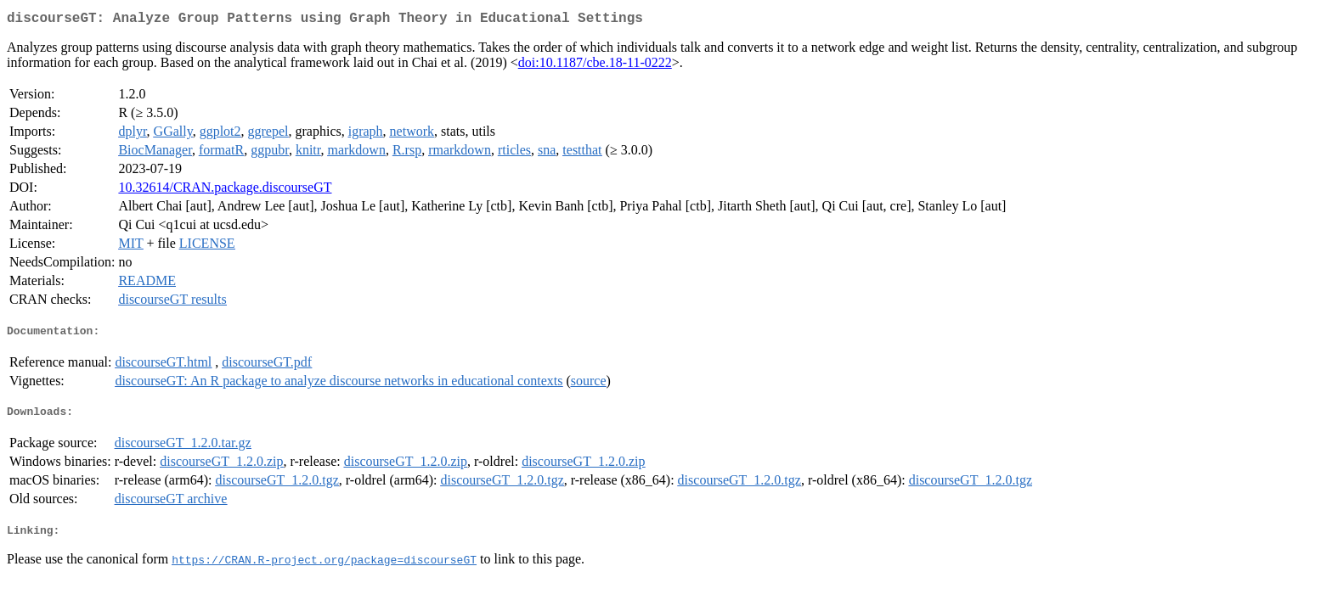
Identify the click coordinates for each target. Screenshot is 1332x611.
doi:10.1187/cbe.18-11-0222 (595, 66)
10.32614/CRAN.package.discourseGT (224, 190)
